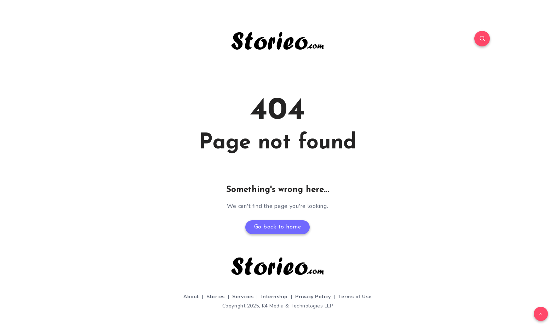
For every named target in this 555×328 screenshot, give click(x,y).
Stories (215, 296)
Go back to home (277, 227)
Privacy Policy (313, 296)
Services (242, 296)
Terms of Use (355, 296)
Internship (274, 296)
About (191, 296)
